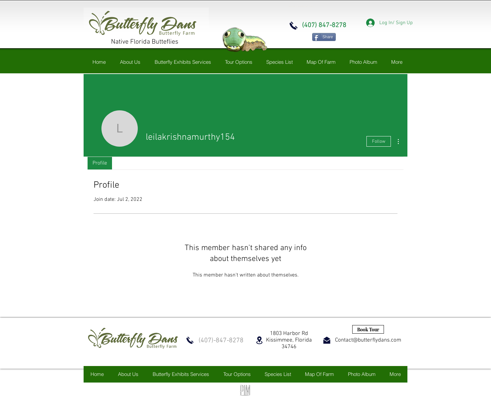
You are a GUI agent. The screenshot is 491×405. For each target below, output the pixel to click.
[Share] (324, 37)
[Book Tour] (368, 329)
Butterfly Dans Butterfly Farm (301, 6)
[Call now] (293, 25)
